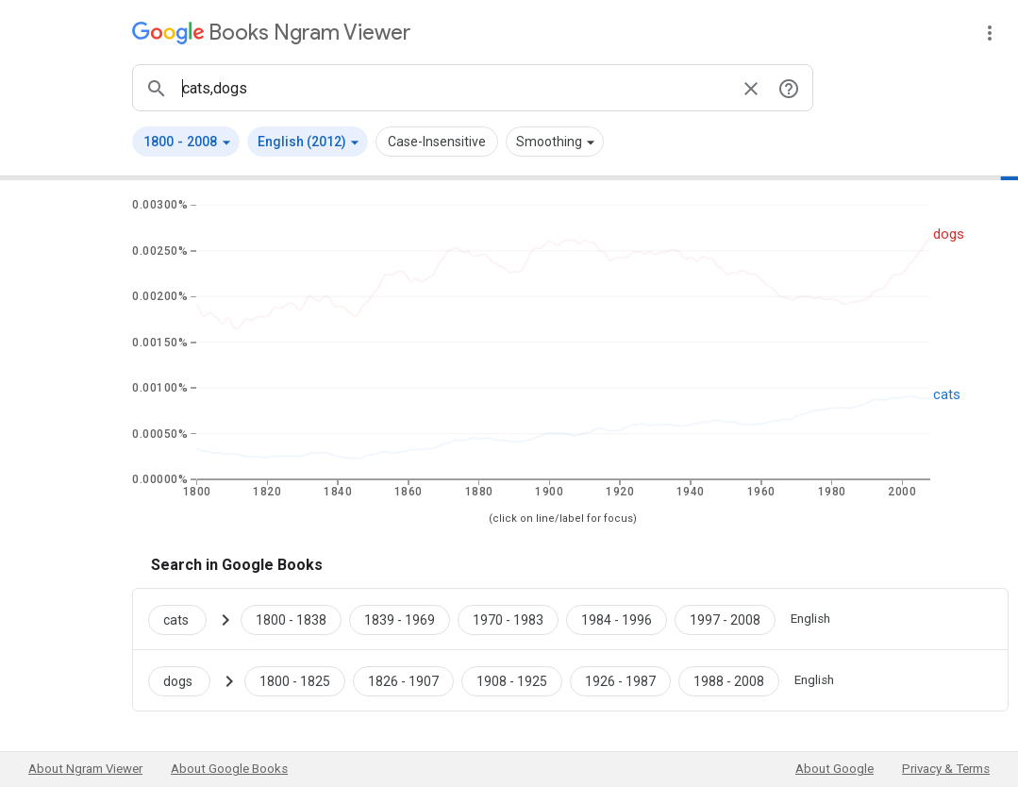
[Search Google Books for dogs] (187, 680)
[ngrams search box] (453, 87)
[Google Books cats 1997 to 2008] (725, 619)
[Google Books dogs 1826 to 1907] (403, 680)
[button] (186, 141)
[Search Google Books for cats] (185, 619)
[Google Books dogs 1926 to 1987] (620, 680)
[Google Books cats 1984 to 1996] (616, 619)
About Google (834, 769)
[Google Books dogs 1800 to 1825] (295, 680)
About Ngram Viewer (85, 769)
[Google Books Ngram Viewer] (271, 32)
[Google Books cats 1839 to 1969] (399, 619)
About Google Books (229, 769)
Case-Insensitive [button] (437, 141)
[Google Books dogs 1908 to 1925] (512, 680)
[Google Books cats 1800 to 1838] (291, 619)
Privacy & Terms (946, 769)
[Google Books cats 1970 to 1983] (508, 619)
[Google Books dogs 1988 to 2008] (729, 680)
